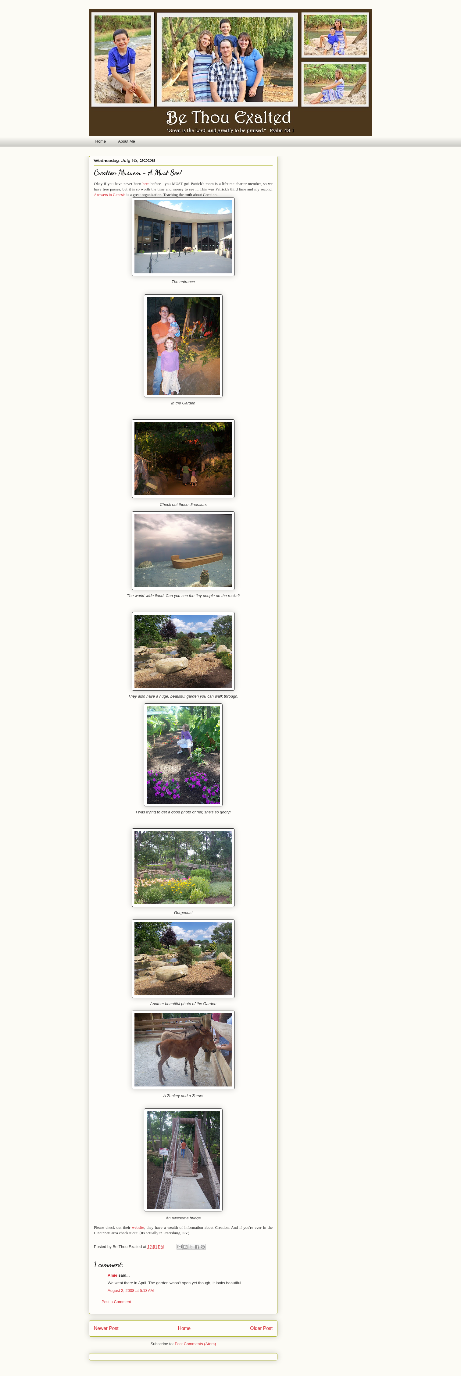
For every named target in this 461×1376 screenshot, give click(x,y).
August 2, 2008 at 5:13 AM (131, 1290)
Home (100, 141)
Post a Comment (116, 1302)
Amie (112, 1275)
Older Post (261, 1328)
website (138, 1227)
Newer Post (106, 1328)
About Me (126, 141)
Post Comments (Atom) (195, 1344)
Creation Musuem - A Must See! (138, 172)
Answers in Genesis (109, 194)
